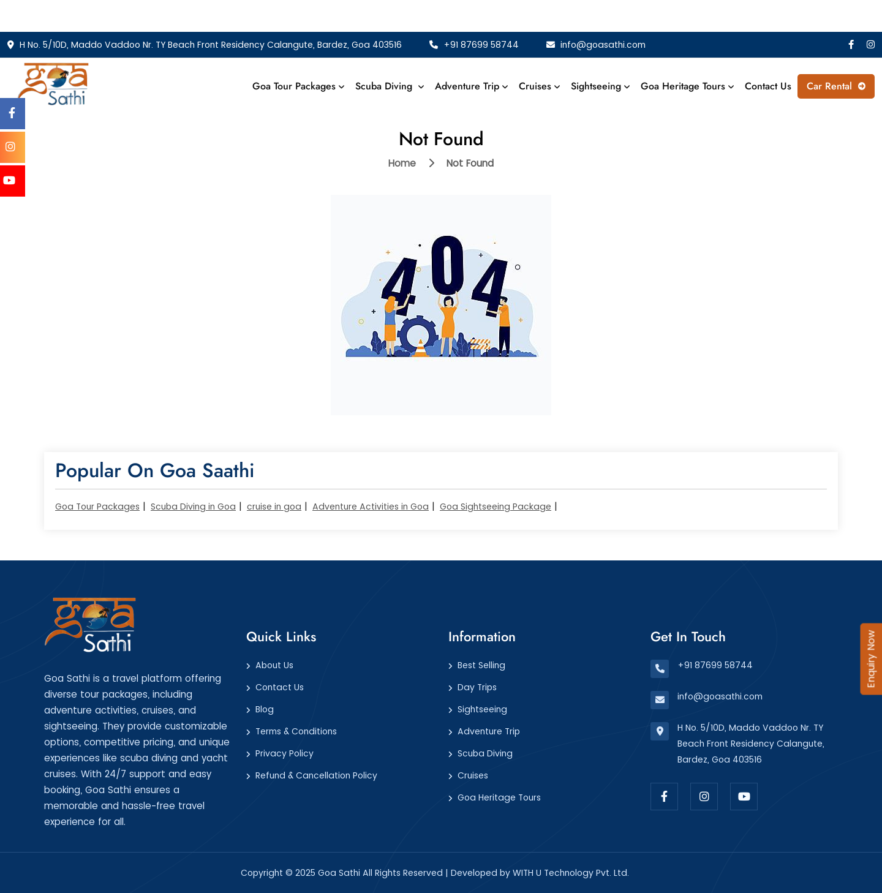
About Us (274, 665)
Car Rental (836, 86)
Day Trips (477, 687)
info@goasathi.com (596, 45)
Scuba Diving (389, 86)
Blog (264, 709)
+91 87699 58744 (474, 45)
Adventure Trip (471, 86)
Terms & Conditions (296, 731)
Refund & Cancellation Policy (316, 775)
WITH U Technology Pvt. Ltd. (571, 873)
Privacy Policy (284, 753)
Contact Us (768, 86)
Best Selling (481, 665)
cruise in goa (274, 506)
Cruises (539, 86)
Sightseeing (600, 86)
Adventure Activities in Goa (370, 506)
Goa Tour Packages (298, 86)
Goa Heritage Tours (687, 86)
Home (402, 163)
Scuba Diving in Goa (193, 506)
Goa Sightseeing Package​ (495, 506)
